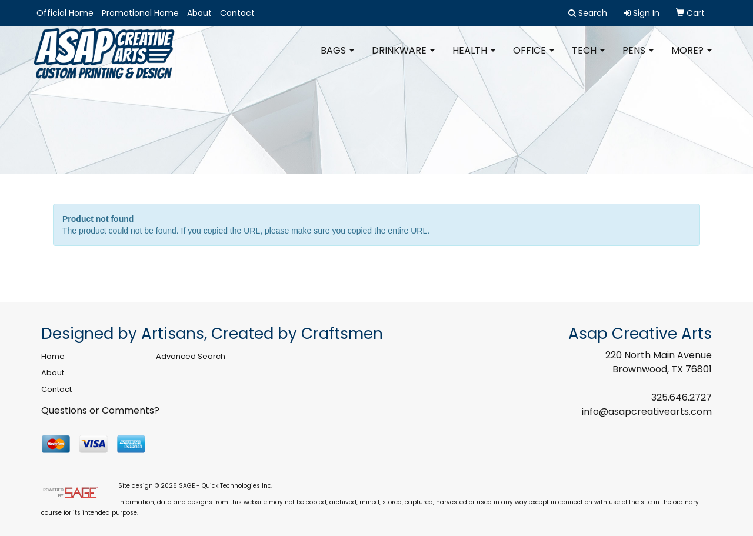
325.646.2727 (681, 397)
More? (691, 58)
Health (473, 58)
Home (53, 356)
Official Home (65, 13)
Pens (638, 58)
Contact (237, 13)
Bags (337, 58)
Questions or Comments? (100, 410)
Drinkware (403, 58)
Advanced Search (190, 356)
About (199, 13)
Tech (588, 58)
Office (533, 58)
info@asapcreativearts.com (647, 411)
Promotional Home (140, 13)
